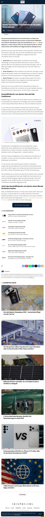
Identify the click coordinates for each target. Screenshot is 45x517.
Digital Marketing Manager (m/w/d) (17, 250)
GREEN (6, 413)
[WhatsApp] (26, 504)
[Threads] (28, 504)
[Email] (42, 266)
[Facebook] (12, 504)
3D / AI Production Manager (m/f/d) (17, 245)
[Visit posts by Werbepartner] (3, 30)
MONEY (10, 22)
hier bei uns (31, 277)
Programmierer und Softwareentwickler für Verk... (21, 214)
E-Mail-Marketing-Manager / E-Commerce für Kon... (21, 238)
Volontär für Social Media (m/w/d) (17, 220)
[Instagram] (16, 504)
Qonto (36, 42)
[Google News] (14, 504)
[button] (40, 514)
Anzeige (5, 22)
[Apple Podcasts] (24, 504)
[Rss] (32, 504)
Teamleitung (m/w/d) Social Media (16, 232)
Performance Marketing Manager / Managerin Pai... (21, 257)
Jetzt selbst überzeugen (22, 205)
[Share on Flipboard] (26, 266)
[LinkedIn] (18, 504)
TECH (11, 344)
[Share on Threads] (36, 266)
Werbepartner (10, 30)
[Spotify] (22, 504)
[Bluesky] (30, 504)
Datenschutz (17, 514)
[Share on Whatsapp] (29, 266)
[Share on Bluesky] (39, 266)
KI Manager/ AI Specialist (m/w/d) (16, 226)
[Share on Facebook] (23, 266)
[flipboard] (20, 504)
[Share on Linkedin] (32, 266)
